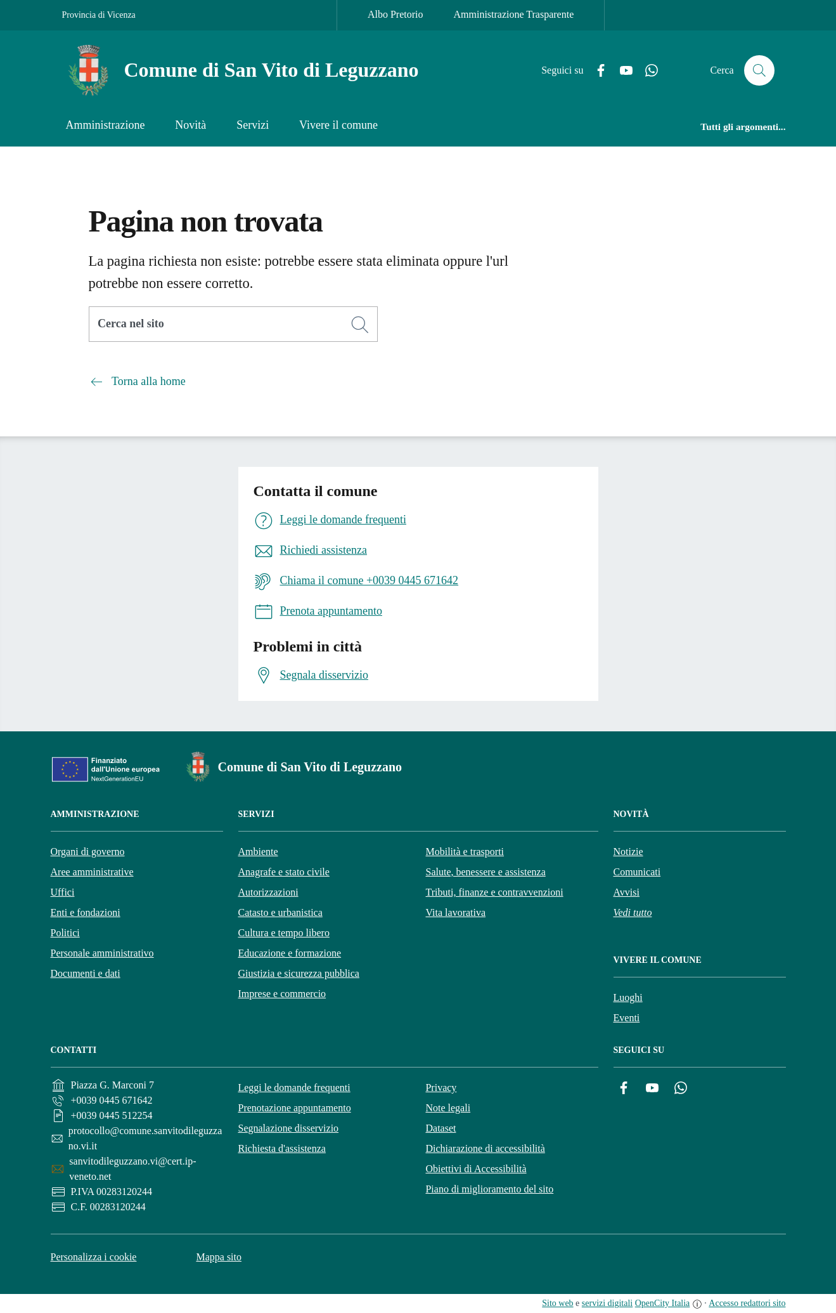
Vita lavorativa (456, 912)
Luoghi (628, 997)
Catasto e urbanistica (280, 912)
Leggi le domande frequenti (294, 1087)
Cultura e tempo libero (284, 932)
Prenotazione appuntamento (294, 1107)
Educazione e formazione (290, 953)
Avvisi (627, 892)
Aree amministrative (92, 871)
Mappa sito (218, 1256)
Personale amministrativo (102, 953)
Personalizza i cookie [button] (94, 1256)
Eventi (627, 1017)
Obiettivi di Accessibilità (475, 1168)
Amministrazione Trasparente (514, 14)
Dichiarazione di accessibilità (484, 1148)
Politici (65, 932)
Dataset (440, 1128)
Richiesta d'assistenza (281, 1148)
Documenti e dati (85, 973)
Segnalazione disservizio (288, 1128)
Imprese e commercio (282, 993)
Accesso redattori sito (747, 1303)
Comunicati (637, 871)
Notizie (628, 851)
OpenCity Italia (662, 1303)
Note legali (447, 1107)
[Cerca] (360, 325)
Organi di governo (88, 851)
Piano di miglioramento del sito (489, 1189)
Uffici (63, 892)
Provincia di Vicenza (99, 15)
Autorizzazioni (268, 892)
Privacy (440, 1087)
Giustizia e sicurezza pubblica (298, 973)
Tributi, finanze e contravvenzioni (494, 892)
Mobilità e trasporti (465, 851)
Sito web (557, 1303)
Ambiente (258, 851)
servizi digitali (607, 1303)
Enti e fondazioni (85, 912)
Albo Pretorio (395, 14)
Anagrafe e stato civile (284, 871)
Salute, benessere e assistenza (486, 871)
